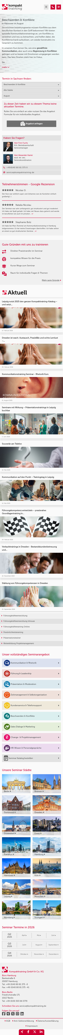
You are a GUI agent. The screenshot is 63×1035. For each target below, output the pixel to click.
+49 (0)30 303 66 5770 (16, 1001)
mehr (5, 67)
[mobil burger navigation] (46, 7)
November (39, 954)
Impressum (31, 1026)
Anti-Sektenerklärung (23, 1021)
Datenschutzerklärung (47, 1021)
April (24, 935)
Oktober (24, 954)
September (53, 945)
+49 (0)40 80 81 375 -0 (17, 984)
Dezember (53, 954)
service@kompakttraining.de (32, 1006)
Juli (24, 945)
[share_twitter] (35, 1032)
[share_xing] (22, 1032)
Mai (39, 935)
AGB (7, 1021)
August (39, 945)
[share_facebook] (28, 1032)
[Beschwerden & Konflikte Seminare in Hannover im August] (53, 7)
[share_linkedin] (41, 1032)
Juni (53, 935)
